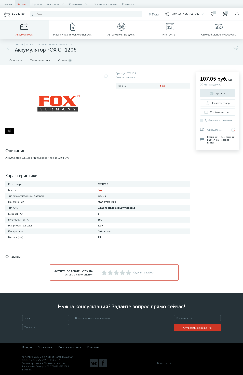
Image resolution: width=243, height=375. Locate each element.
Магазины (55, 4)
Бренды (37, 4)
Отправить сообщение (197, 327)
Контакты (128, 4)
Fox (162, 85)
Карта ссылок (164, 363)
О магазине (78, 4)
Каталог (22, 4)
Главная (7, 4)
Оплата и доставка (105, 4)
